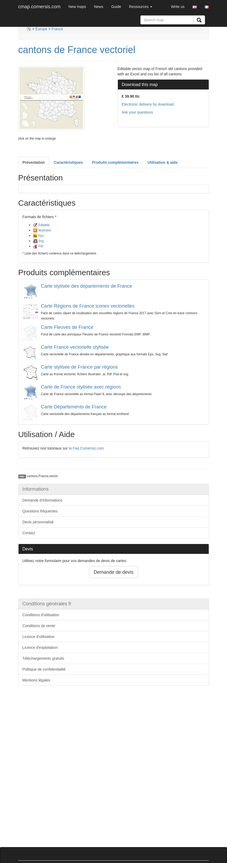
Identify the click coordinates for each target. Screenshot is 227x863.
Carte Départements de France (74, 406)
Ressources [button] (140, 7)
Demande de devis (113, 572)
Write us (177, 7)
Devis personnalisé (38, 522)
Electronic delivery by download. (148, 104)
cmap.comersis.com (39, 6)
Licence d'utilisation (39, 637)
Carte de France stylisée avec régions (81, 387)
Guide (116, 7)
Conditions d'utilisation (41, 615)
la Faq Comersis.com (86, 448)
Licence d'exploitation (40, 647)
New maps (77, 7)
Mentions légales (36, 680)
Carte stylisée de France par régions (79, 367)
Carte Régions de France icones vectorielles (88, 306)
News (98, 7)
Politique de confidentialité (44, 669)
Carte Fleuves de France (67, 327)
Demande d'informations (43, 500)
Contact (29, 533)
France (57, 29)
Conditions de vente (39, 626)
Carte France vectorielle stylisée (75, 347)
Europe (41, 29)
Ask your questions (137, 112)
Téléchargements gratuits (43, 658)
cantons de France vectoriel (76, 49)
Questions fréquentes (40, 511)
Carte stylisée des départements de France (86, 286)
